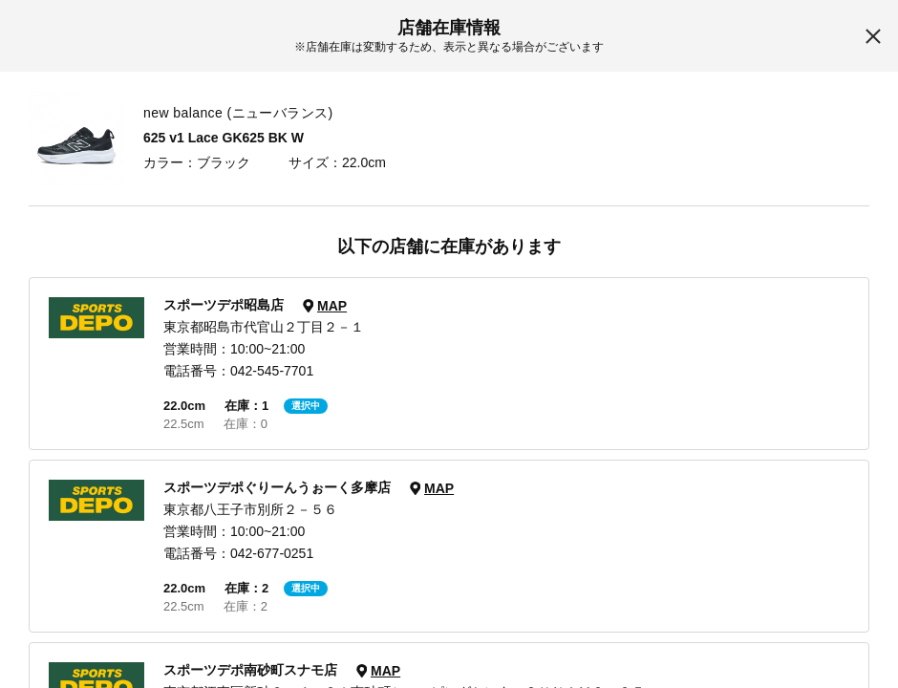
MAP (332, 305)
